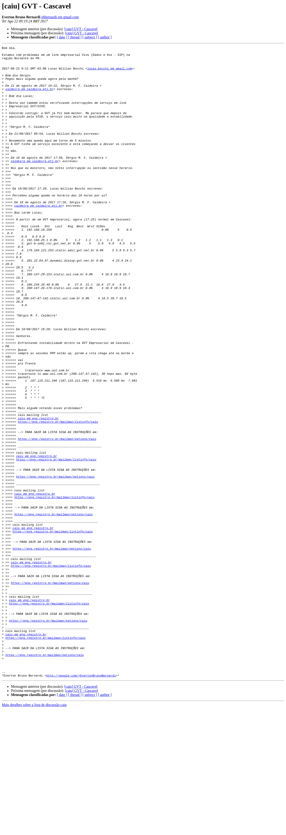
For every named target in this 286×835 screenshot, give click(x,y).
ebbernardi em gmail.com (60, 17)
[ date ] (62, 37)
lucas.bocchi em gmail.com (109, 73)
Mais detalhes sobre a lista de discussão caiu (34, 831)
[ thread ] (75, 37)
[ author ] (105, 37)
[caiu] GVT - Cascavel (80, 29)
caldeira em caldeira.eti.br (29, 98)
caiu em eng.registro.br (38, 493)
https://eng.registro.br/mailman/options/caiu (57, 518)
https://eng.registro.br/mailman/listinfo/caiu (58, 497)
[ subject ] (89, 37)
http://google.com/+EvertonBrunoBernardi (81, 802)
